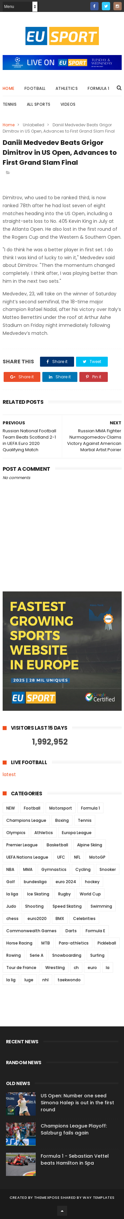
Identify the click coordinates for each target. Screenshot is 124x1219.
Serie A (36, 955)
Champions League (26, 820)
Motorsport (60, 808)
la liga (12, 894)
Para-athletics (74, 943)
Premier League (22, 845)
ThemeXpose (47, 1197)
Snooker (108, 869)
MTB (45, 943)
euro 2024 (66, 881)
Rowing (13, 955)
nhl (45, 980)
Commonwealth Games (31, 931)
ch (76, 967)
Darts (71, 931)
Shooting (34, 906)
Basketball (57, 845)
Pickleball (107, 943)
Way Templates (98, 1197)
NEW (10, 808)
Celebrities (84, 918)
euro (92, 967)
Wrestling (55, 967)
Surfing (97, 955)
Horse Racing (19, 943)
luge (28, 980)
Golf (10, 881)
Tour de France (21, 967)
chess (12, 918)
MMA (27, 869)
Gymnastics (53, 869)
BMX (60, 918)
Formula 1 (98, 88)
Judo (11, 906)
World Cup (90, 894)
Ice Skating (38, 894)
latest (9, 774)
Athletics (67, 88)
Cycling (83, 869)
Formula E (95, 931)
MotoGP (97, 857)
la (107, 967)
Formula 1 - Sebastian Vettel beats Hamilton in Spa (75, 1159)
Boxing (62, 820)
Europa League (77, 832)
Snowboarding (66, 955)
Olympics (15, 832)
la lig (11, 980)
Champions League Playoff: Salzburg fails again (74, 1129)
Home (9, 88)
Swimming (101, 906)
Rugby (64, 894)
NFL (77, 857)
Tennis (10, 104)
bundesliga (35, 881)
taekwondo (69, 980)
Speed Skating (67, 906)
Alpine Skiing (89, 845)
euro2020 (37, 918)
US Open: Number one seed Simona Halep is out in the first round (77, 1102)
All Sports (39, 104)
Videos (68, 104)
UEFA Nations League (27, 857)
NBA (10, 869)
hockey (92, 881)
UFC (61, 857)
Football (35, 88)
